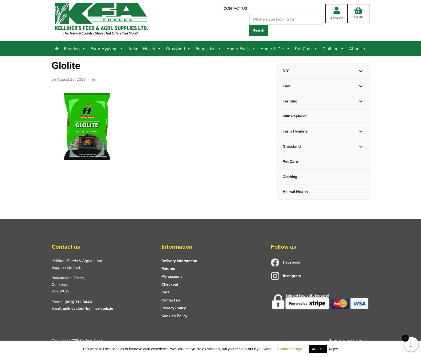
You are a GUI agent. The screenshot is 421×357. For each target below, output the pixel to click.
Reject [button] (334, 349)
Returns (168, 268)
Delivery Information (179, 260)
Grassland (178, 48)
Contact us (235, 8)
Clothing (333, 48)
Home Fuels (240, 48)
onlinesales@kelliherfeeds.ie (88, 308)
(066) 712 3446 (78, 301)
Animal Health (144, 48)
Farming (75, 48)
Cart (165, 292)
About (357, 48)
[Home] (57, 48)
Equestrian (209, 48)
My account (171, 276)
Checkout (169, 284)
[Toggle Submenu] (360, 70)
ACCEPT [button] (318, 349)
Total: (358, 14)
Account (336, 15)
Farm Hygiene (106, 48)
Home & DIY (275, 48)
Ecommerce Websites (341, 340)
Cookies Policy (174, 315)
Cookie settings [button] (289, 349)
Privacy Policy (173, 307)
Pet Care (306, 48)
